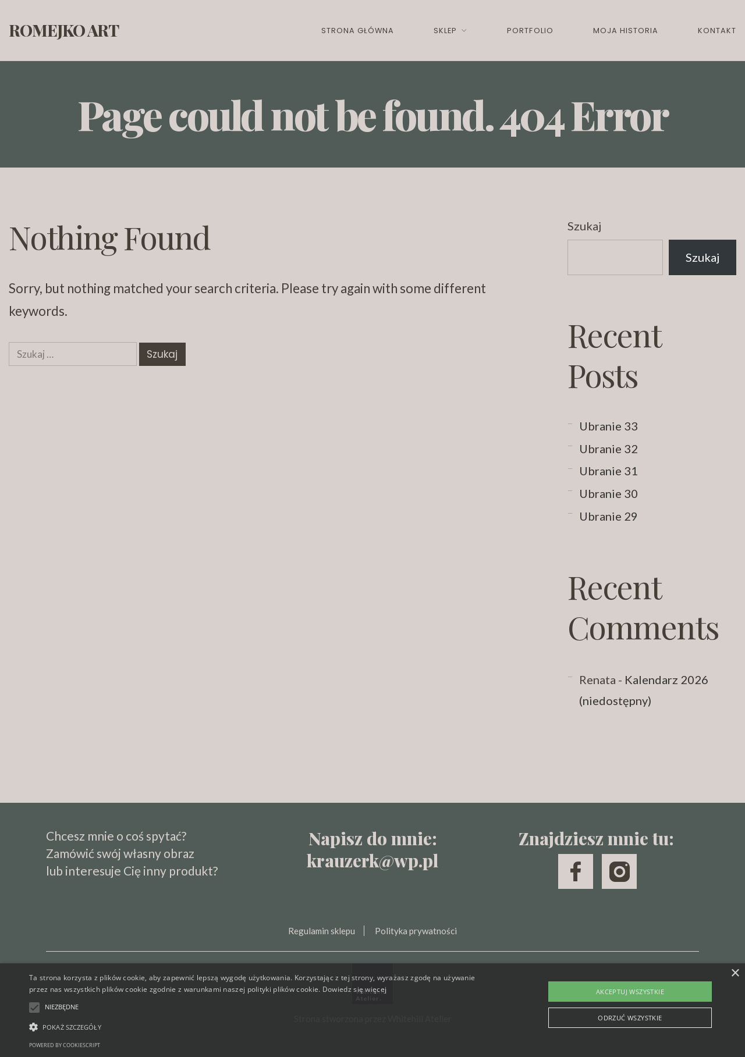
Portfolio (530, 30)
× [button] (734, 973)
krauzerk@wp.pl (372, 860)
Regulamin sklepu (321, 931)
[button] (252, 1027)
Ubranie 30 (608, 493)
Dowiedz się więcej (354, 989)
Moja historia (625, 30)
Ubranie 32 (608, 448)
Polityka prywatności (416, 931)
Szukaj (584, 226)
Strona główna (357, 30)
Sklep (445, 30)
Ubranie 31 (608, 471)
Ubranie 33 (608, 426)
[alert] (372, 1010)
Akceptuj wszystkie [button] (630, 991)
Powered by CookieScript (64, 1045)
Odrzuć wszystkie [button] (630, 1017)
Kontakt (717, 30)
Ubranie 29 (608, 516)
